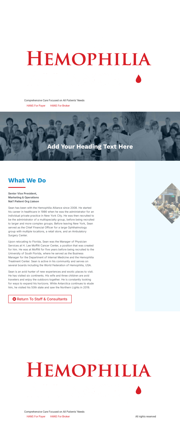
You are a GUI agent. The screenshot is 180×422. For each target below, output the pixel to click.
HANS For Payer (36, 105)
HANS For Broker (60, 105)
